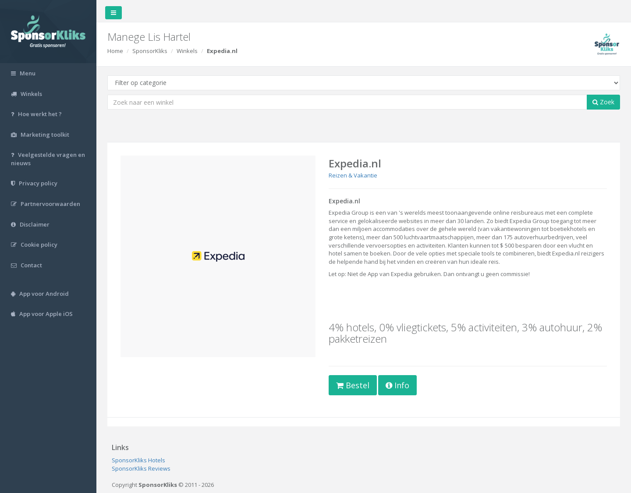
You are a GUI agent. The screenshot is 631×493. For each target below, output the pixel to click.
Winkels (187, 51)
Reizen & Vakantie (353, 175)
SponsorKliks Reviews (141, 468)
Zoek (603, 102)
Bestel (352, 385)
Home (115, 51)
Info (397, 385)
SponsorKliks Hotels (138, 460)
